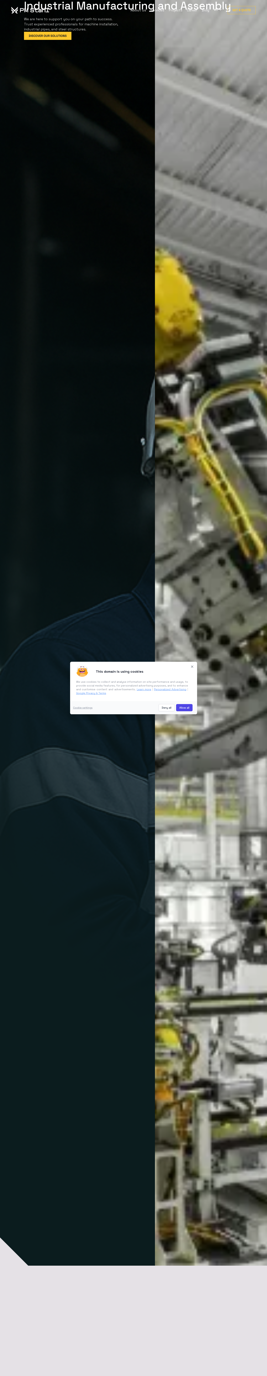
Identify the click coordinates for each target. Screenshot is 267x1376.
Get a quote (241, 10)
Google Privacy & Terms (91, 693)
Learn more (144, 689)
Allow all (184, 707)
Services (157, 10)
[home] (35, 10)
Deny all (166, 707)
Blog (205, 10)
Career (192, 10)
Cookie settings (83, 707)
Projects (175, 10)
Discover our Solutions (48, 36)
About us (138, 10)
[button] (217, 9)
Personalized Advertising (170, 689)
